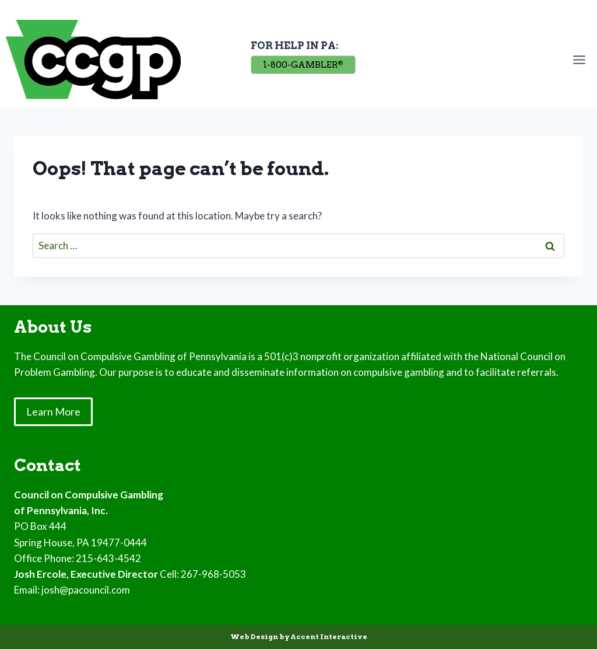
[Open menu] (581, 59)
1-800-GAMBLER (303, 65)
